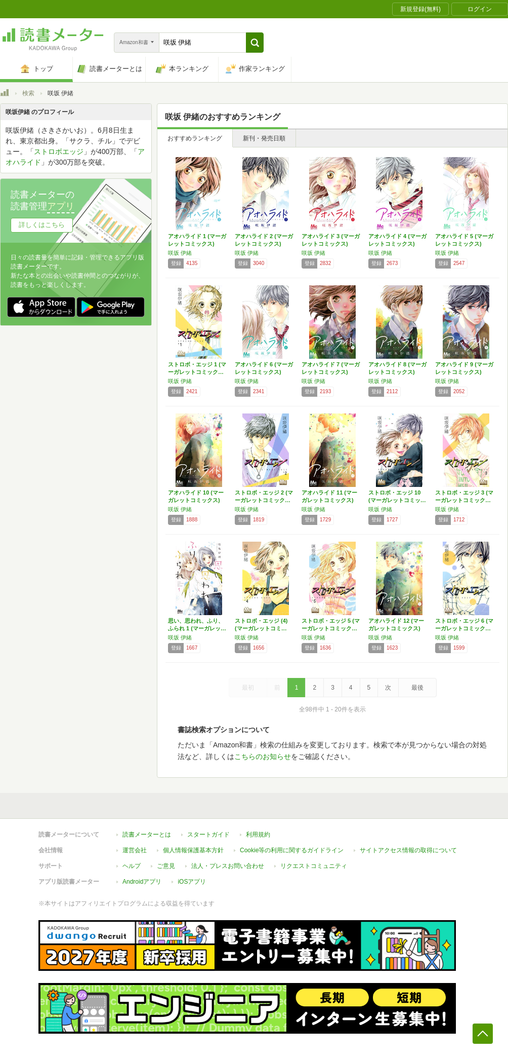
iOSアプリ (192, 882)
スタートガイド (208, 834)
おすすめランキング (194, 138)
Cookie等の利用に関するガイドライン (292, 850)
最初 (248, 687)
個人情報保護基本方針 (193, 850)
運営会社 (134, 850)
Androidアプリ (141, 882)
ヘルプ (131, 866)
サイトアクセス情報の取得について (408, 850)
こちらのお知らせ (262, 756)
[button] (255, 42)
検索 (28, 93)
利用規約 (258, 834)
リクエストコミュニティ (313, 866)
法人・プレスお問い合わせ (227, 866)
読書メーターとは (146, 834)
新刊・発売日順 (264, 138)
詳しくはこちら (42, 225)
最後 (417, 687)
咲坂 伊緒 (180, 253)
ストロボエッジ (58, 151)
